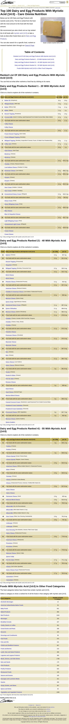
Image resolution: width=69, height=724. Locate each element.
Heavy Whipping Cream (12, 204)
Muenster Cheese (11, 342)
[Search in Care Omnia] (55, 2)
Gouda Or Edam (10, 375)
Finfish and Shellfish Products (10, 645)
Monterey (7, 154)
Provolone (9, 543)
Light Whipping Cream (11, 221)
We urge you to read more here (37, 716)
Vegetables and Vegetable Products (11, 692)
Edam (8, 469)
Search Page (29, 45)
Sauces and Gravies (7, 675)
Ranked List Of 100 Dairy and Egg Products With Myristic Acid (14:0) (34, 56)
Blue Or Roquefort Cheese (12, 214)
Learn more (57, 7)
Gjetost (8, 255)
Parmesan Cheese (10, 170)
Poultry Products (6, 668)
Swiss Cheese (10, 362)
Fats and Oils (5, 642)
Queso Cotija (10, 556)
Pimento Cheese (11, 281)
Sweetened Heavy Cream (13, 305)
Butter (6, 107)
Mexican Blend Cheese (12, 395)
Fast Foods (4, 638)
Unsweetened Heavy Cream (13, 194)
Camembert (9, 576)
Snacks (3, 682)
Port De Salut (10, 560)
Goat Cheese (8, 150)
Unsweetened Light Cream (12, 224)
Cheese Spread (10, 456)
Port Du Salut (10, 378)
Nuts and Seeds (5, 662)
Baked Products (5, 612)
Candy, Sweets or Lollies (8, 625)
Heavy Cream (9, 201)
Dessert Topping (9, 114)
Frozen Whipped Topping (12, 137)
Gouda (8, 372)
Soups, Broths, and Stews (8, 685)
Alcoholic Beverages (7, 602)
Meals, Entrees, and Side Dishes (10, 658)
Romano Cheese (11, 382)
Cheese (8, 479)
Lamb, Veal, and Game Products (10, 652)
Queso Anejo (10, 302)
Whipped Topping (10, 140)
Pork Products (5, 665)
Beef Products (5, 615)
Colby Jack (8, 144)
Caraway (8, 476)
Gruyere (7, 177)
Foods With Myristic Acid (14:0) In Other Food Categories (34, 68)
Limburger (9, 523)
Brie (7, 352)
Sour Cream (8, 187)
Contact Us (31, 705)
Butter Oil (7, 100)
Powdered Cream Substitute (14, 405)
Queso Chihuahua (11, 308)
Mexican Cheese (11, 298)
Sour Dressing (10, 530)
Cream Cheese (9, 231)
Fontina (8, 446)
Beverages (4, 618)
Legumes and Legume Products (10, 655)
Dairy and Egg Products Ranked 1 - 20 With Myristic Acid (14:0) (34, 59)
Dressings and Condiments (9, 635)
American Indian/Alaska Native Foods (12, 605)
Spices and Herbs (6, 689)
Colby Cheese (9, 124)
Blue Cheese (8, 211)
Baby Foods (4, 608)
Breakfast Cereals (6, 622)
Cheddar (7, 164)
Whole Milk (9, 506)
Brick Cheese (10, 275)
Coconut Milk (8, 117)
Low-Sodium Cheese (11, 167)
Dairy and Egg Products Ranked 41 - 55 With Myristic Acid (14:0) (34, 65)
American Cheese (11, 288)
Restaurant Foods (6, 672)
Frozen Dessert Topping (12, 134)
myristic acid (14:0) (20, 33)
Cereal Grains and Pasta (8, 628)
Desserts (3, 632)
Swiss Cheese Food (12, 570)
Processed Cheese (11, 412)
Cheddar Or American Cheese (15, 291)
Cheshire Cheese (11, 332)
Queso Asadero (10, 422)
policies (52, 707)
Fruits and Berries (6, 648)
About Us (38, 705)
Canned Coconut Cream (13, 402)
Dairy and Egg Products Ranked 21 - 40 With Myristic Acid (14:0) (34, 62)
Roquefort (9, 265)
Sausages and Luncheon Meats (10, 679)
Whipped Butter (9, 104)
